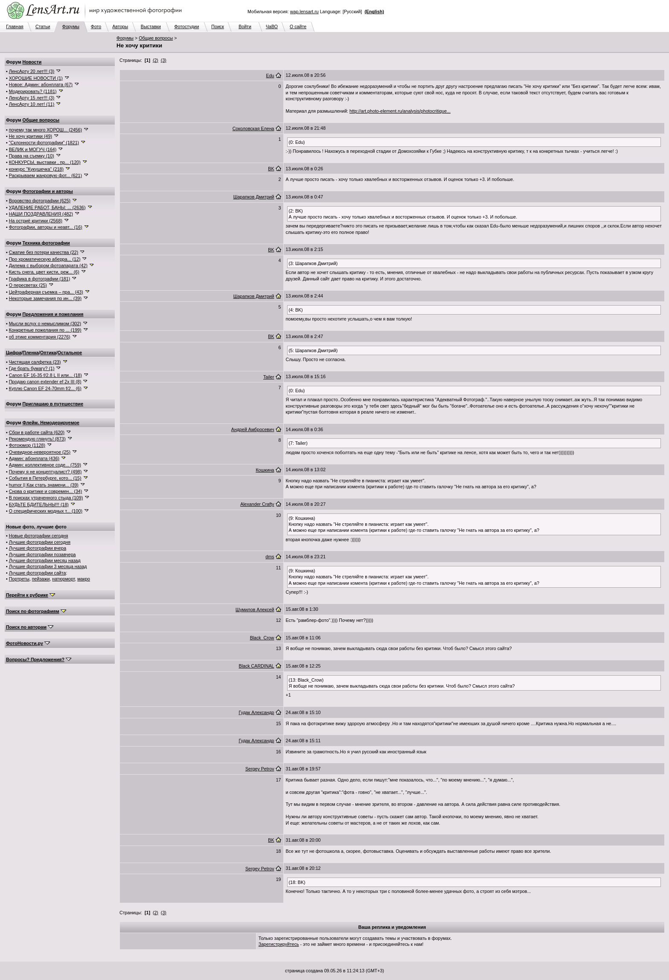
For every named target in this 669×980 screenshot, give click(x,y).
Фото (96, 26)
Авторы (120, 26)
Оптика (48, 352)
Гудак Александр (256, 712)
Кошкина (265, 469)
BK (271, 168)
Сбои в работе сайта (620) (36, 432)
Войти (245, 26)
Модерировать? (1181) (33, 91)
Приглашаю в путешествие (53, 403)
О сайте (298, 26)
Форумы (70, 26)
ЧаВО (272, 26)
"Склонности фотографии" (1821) (44, 142)
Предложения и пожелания (53, 314)
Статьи (42, 26)
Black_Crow (262, 637)
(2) (155, 60)
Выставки (151, 26)
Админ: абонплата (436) (34, 458)
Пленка (31, 352)
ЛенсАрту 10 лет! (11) (32, 104)
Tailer (268, 376)
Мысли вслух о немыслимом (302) (45, 323)
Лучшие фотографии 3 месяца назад (48, 566)
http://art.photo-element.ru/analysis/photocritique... (400, 111)
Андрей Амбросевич (252, 429)
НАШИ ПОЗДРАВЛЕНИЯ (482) (41, 213)
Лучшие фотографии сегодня (39, 542)
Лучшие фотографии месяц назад (45, 560)
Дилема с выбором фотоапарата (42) (48, 265)
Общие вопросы (156, 38)
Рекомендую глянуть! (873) (37, 438)
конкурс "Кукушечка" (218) (36, 169)
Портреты (19, 578)
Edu (270, 75)
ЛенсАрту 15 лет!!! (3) (32, 97)
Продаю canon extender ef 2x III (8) (45, 381)
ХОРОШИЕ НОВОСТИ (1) (36, 78)
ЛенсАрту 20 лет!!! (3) (32, 71)
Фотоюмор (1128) (27, 445)
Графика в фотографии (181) (39, 278)
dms (269, 556)
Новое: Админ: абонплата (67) (41, 84)
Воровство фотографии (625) (39, 200)
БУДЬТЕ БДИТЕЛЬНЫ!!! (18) (39, 504)
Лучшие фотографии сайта (37, 572)
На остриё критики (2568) (35, 220)
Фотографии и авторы (48, 191)
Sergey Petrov (259, 768)
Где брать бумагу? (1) (32, 368)
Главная (14, 26)
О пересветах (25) (28, 285)
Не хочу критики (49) (30, 136)
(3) (163, 60)
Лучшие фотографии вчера (37, 548)
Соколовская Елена (253, 128)
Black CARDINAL (256, 665)
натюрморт (63, 578)
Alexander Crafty (257, 504)
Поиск (217, 26)
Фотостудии (186, 26)
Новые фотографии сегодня (38, 535)
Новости (32, 61)
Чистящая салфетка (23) (35, 362)
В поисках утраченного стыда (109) (46, 497)
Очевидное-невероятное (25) (39, 452)
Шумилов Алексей (255, 609)
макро (83, 578)
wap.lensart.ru (304, 11)
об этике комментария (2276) (39, 336)
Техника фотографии (46, 242)
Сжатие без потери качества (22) (44, 252)
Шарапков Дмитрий (253, 196)
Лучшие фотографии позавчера (42, 554)
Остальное (70, 352)
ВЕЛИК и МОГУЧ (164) (33, 149)
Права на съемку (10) (31, 155)
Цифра (13, 352)
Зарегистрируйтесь (279, 944)
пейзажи (41, 578)
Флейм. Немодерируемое (51, 422)
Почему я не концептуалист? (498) (45, 471)
